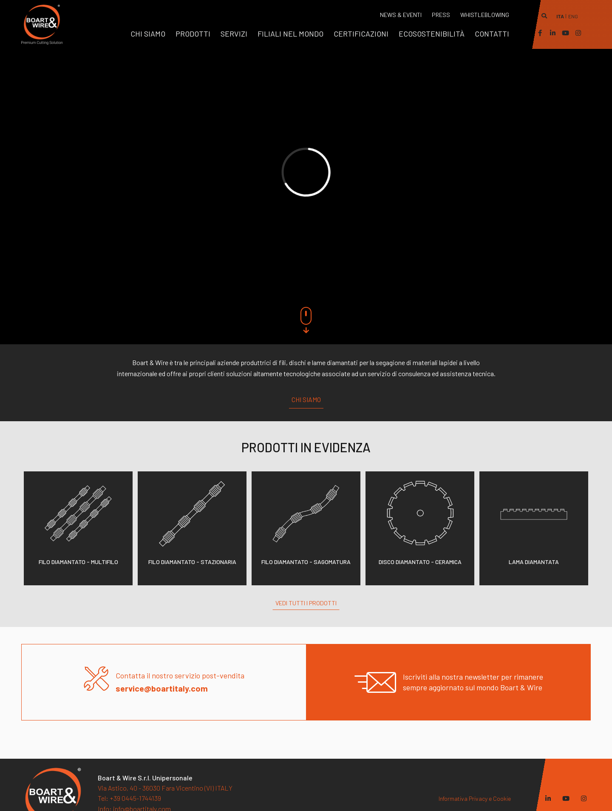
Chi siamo (147, 33)
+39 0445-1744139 (129, 798)
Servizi (234, 33)
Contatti (492, 33)
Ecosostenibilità (432, 33)
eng (573, 16)
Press (441, 14)
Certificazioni (361, 33)
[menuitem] (147, 33)
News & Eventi (401, 14)
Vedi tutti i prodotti (306, 603)
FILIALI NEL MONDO (290, 33)
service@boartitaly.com (162, 688)
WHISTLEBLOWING (484, 14)
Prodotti (193, 33)
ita (560, 16)
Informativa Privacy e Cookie (475, 798)
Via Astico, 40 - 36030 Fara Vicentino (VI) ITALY (165, 788)
